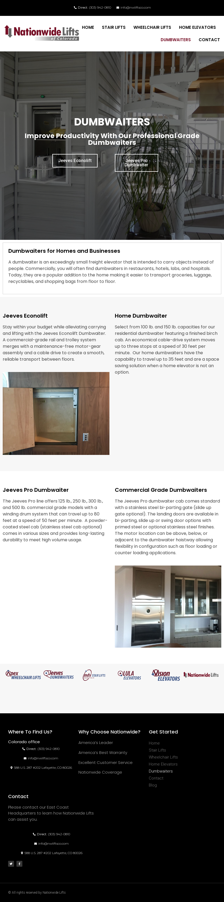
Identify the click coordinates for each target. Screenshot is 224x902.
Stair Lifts (114, 27)
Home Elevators (197, 27)
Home (88, 27)
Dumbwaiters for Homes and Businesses (64, 251)
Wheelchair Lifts (152, 27)
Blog (153, 785)
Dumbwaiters (176, 40)
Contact (209, 40)
